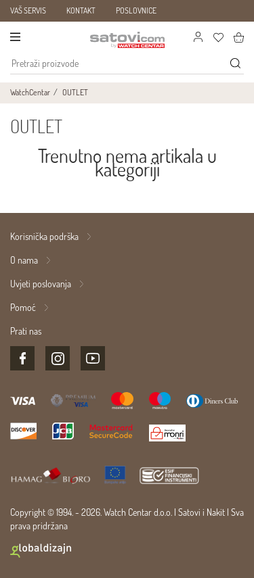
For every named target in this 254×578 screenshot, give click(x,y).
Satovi (189, 512)
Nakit (216, 512)
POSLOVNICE (136, 10)
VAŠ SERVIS (28, 10)
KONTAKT (81, 10)
